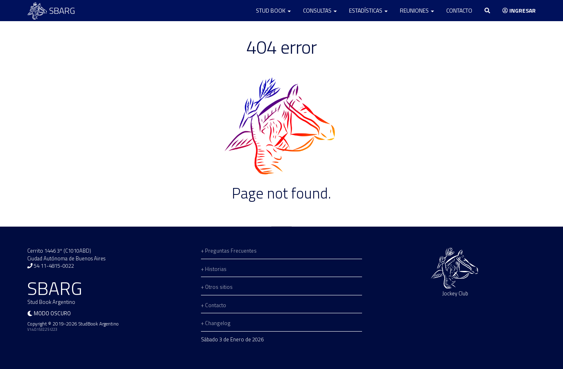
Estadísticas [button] (368, 10)
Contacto (459, 10)
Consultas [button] (320, 10)
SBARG (51, 11)
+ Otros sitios (217, 287)
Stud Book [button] (273, 10)
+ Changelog (216, 323)
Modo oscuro (52, 313)
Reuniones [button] (417, 10)
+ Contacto (213, 305)
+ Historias (214, 269)
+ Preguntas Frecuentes (229, 251)
